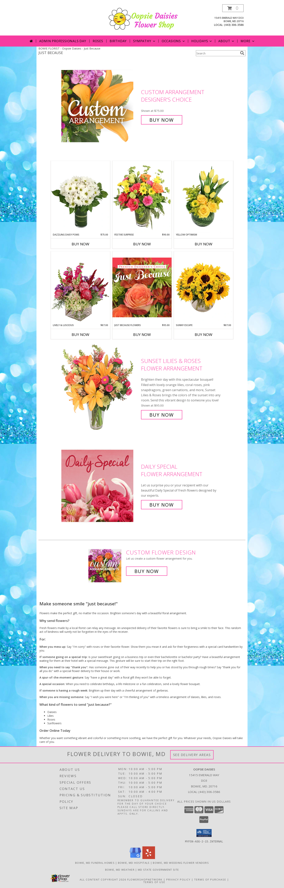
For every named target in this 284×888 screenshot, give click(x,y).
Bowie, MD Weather (120, 869)
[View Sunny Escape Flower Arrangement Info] (203, 287)
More (248, 41)
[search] (242, 53)
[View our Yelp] (148, 858)
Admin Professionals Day (62, 41)
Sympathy (144, 41)
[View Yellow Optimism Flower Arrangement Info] (203, 197)
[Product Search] (217, 53)
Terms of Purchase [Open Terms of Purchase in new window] (210, 879)
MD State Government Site (158, 869)
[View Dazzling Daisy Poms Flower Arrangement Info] (80, 197)
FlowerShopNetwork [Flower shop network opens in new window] (145, 879)
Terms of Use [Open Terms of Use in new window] (154, 882)
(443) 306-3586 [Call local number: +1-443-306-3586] (234, 25)
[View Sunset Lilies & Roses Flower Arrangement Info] (100, 388)
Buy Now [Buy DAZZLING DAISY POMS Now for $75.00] (80, 244)
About (226, 41)
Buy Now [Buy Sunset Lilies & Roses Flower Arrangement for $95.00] (161, 414)
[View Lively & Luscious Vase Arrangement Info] (80, 287)
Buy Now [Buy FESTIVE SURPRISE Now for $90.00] (142, 244)
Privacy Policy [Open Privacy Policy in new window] (178, 879)
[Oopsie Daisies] (143, 18)
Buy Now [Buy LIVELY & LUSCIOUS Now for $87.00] (80, 334)
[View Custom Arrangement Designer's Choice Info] (100, 106)
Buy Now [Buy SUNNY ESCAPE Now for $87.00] (203, 334)
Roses (98, 41)
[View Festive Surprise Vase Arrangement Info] (142, 197)
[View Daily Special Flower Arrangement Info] (100, 486)
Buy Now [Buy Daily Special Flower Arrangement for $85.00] (161, 504)
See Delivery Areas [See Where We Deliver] (192, 754)
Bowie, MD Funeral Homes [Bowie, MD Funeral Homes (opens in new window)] (95, 862)
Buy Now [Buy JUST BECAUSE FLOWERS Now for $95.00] (142, 334)
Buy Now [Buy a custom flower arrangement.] (147, 571)
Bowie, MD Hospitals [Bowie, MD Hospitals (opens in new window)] (134, 862)
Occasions (174, 41)
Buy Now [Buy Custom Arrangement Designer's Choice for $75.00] (161, 120)
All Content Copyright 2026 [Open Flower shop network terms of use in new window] (103, 879)
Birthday (118, 41)
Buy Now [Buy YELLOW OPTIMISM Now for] (203, 244)
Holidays (202, 41)
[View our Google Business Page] (135, 858)
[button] (233, 8)
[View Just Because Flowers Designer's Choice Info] (142, 287)
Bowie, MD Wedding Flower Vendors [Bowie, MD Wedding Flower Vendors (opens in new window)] (181, 862)
